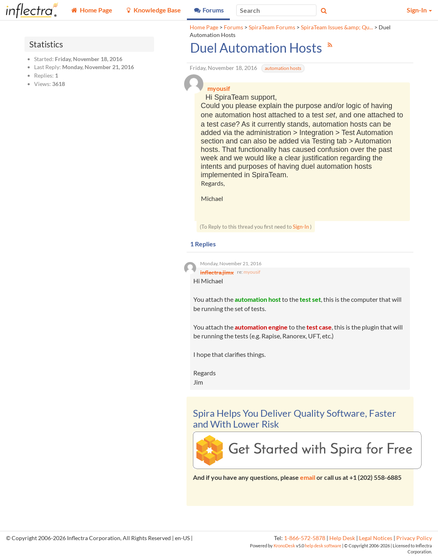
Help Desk (342, 540)
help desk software (323, 547)
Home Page (204, 27)
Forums (233, 27)
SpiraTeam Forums (272, 27)
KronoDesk (284, 547)
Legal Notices (375, 540)
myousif (251, 273)
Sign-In (301, 227)
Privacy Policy (414, 540)
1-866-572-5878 (304, 540)
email (307, 479)
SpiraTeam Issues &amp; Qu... (337, 27)
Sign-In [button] (419, 10)
